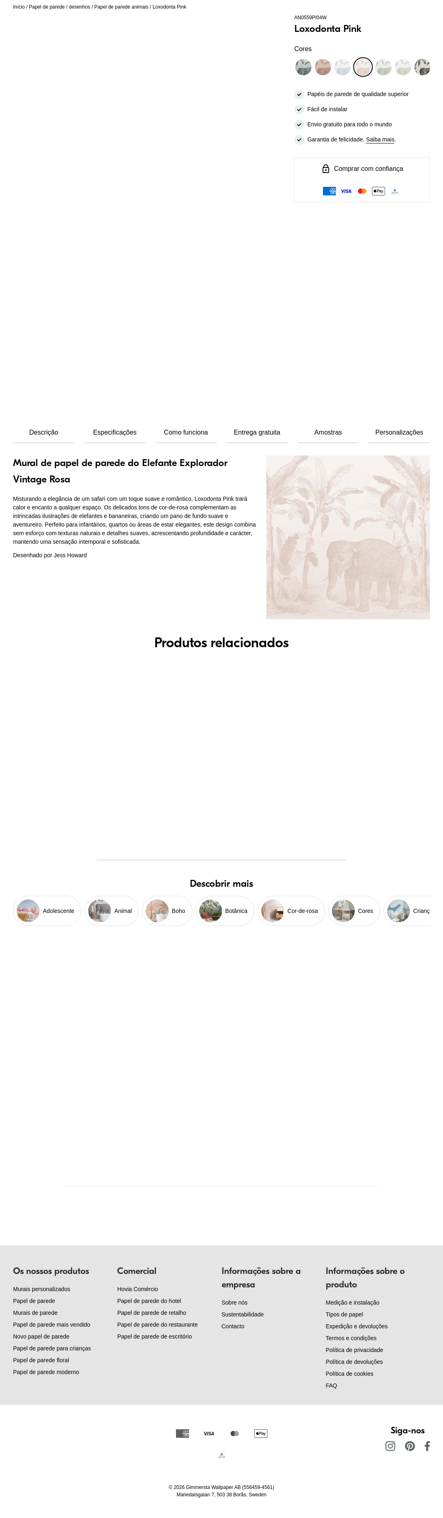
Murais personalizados (41, 1289)
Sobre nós (235, 1302)
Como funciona (186, 432)
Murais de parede (35, 1312)
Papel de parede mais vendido (51, 1324)
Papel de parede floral (41, 1360)
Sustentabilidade (243, 1314)
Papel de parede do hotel (149, 1301)
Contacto (233, 1326)
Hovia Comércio (137, 1289)
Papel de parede (47, 7)
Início (19, 7)
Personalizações (399, 432)
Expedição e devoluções (357, 1326)
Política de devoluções (354, 1362)
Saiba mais (380, 139)
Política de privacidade (354, 1350)
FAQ (331, 1385)
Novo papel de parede (41, 1336)
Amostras (328, 432)
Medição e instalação (353, 1302)
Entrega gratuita (257, 432)
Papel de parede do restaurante (157, 1324)
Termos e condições (351, 1338)
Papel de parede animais (121, 7)
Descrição (43, 432)
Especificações (115, 432)
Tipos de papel (344, 1314)
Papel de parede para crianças (52, 1348)
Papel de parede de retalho (151, 1312)
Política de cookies (350, 1373)
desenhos (79, 7)
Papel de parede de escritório (154, 1336)
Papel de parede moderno (46, 1372)
